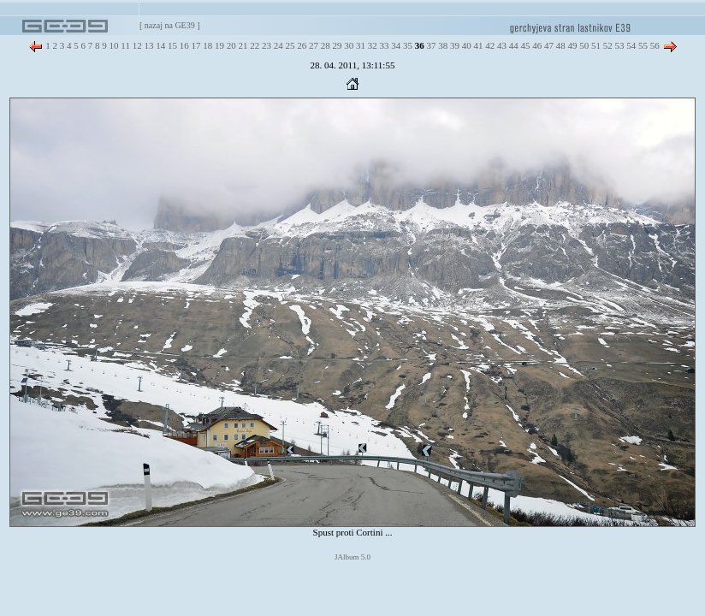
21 (242, 45)
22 (253, 45)
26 (300, 45)
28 (324, 45)
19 (218, 45)
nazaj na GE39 (170, 25)
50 (583, 45)
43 (501, 45)
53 (619, 45)
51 (595, 45)
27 (312, 45)
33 (383, 45)
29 (336, 45)
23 (265, 45)
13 (148, 45)
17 (195, 45)
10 (113, 45)
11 (124, 45)
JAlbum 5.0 (352, 557)
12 (136, 45)
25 (289, 45)
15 (171, 45)
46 (536, 45)
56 (654, 45)
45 (524, 45)
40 (465, 45)
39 (453, 45)
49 (572, 45)
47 (548, 45)
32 (371, 45)
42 (489, 45)
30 (347, 45)
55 (642, 45)
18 (206, 45)
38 (441, 45)
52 (607, 45)
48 (560, 45)
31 (359, 45)
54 (630, 45)
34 (394, 45)
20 (230, 45)
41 (477, 45)
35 (406, 45)
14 (159, 45)
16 (183, 45)
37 (430, 45)
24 (277, 45)
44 (512, 45)
